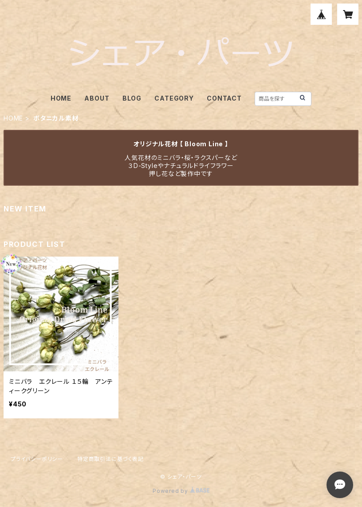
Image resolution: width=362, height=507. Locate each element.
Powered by (181, 491)
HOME (61, 98)
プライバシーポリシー (37, 459)
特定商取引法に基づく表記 (110, 459)
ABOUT (96, 98)
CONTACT (224, 98)
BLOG (132, 98)
